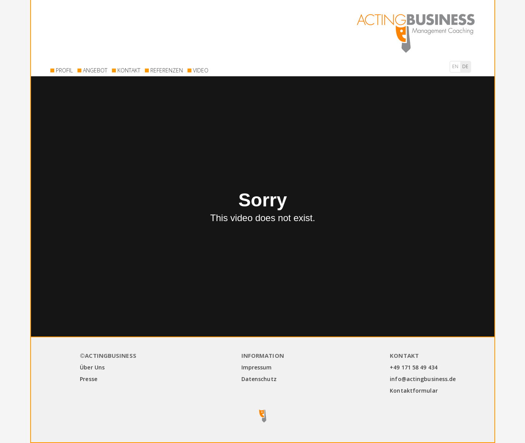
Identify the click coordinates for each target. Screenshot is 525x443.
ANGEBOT (95, 70)
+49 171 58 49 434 (413, 367)
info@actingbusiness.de (423, 379)
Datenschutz (259, 379)
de (465, 66)
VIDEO (200, 70)
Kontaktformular (414, 390)
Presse (88, 379)
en (455, 66)
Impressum (256, 367)
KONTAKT (128, 70)
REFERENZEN (166, 70)
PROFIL (64, 70)
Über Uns (92, 367)
